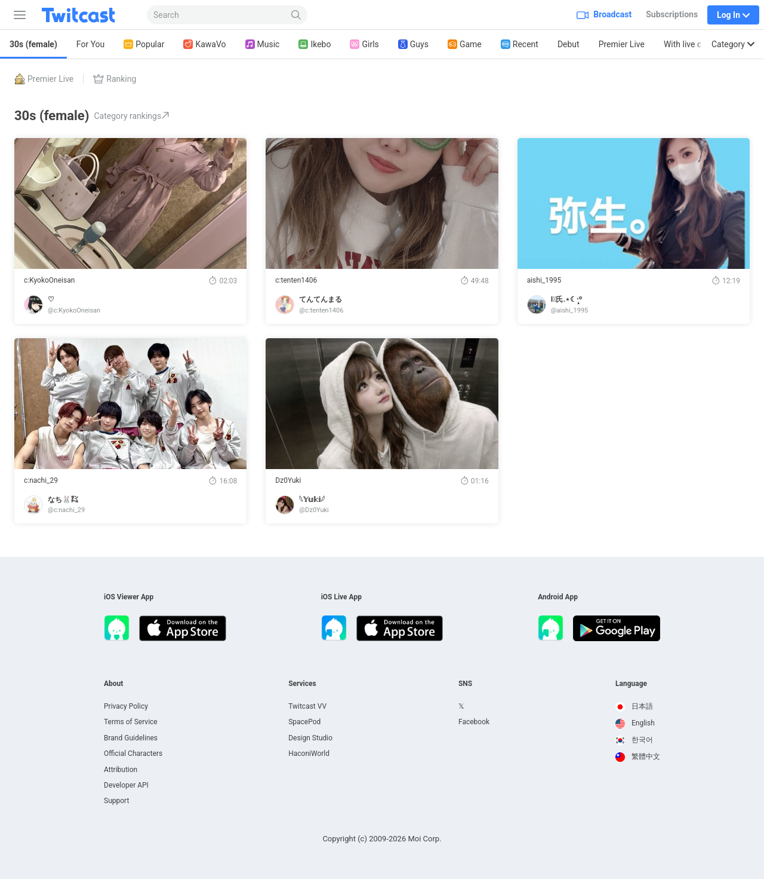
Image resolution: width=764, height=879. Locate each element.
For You (90, 44)
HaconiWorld (308, 753)
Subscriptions (672, 14)
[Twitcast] (88, 15)
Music (262, 44)
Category (732, 44)
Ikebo (314, 44)
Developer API (126, 785)
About (113, 683)
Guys (413, 44)
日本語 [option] (634, 706)
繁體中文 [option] (637, 756)
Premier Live (622, 44)
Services (302, 683)
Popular (144, 44)
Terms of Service (131, 722)
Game (465, 44)
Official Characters (133, 753)
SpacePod (304, 722)
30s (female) (33, 44)
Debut (568, 44)
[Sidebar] (17, 15)
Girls (364, 44)
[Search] (296, 14)
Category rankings (132, 116)
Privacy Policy (126, 706)
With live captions (696, 44)
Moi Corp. (424, 838)
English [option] (635, 723)
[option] (637, 707)
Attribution (120, 769)
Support (116, 801)
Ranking (114, 78)
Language (631, 683)
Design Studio (310, 738)
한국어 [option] (634, 740)
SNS (465, 683)
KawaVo (204, 44)
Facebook (473, 722)
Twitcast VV (307, 706)
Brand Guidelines (131, 738)
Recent (519, 44)
